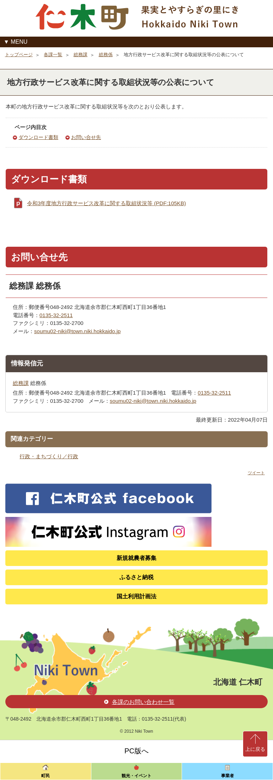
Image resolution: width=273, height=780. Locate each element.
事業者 (227, 775)
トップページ (19, 54)
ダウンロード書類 (38, 137)
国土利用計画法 (136, 596)
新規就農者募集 (136, 558)
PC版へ (136, 751)
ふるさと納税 (136, 577)
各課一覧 (53, 54)
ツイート (256, 472)
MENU (19, 42)
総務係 (106, 54)
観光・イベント (136, 775)
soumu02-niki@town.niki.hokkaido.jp (77, 331)
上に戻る (255, 749)
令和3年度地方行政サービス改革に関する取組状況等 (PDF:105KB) (106, 203)
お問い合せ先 (86, 137)
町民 (45, 775)
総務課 (80, 54)
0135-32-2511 (56, 315)
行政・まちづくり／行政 (49, 456)
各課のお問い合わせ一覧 (139, 702)
